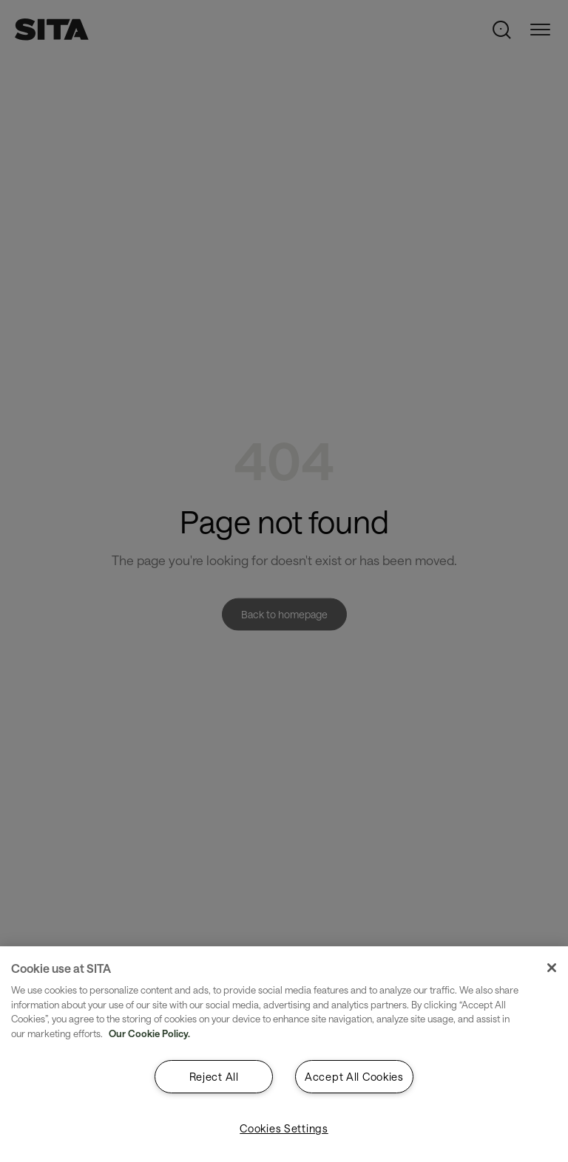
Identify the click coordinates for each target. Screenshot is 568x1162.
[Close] (551, 967)
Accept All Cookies (354, 1076)
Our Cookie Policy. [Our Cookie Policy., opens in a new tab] (149, 1033)
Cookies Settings (284, 1128)
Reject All (214, 1076)
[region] (284, 1054)
